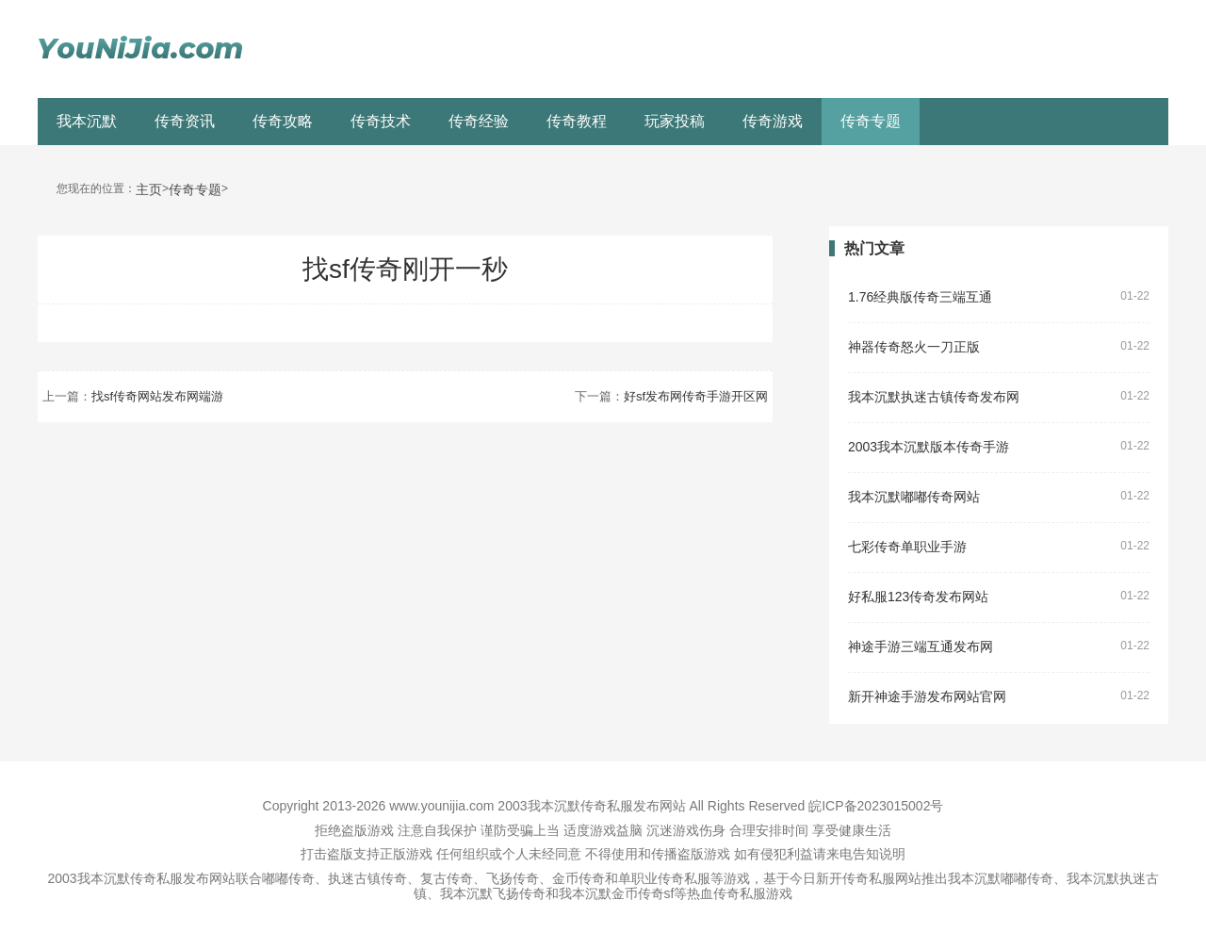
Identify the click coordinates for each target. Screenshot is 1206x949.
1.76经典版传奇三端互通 (920, 297)
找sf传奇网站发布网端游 (157, 396)
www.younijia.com (441, 805)
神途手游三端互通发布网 (920, 647)
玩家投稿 (674, 121)
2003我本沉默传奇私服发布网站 (591, 805)
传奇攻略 (283, 121)
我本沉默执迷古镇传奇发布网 (933, 397)
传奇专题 (870, 121)
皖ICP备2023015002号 (875, 805)
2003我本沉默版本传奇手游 (928, 447)
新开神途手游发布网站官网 (927, 697)
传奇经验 (478, 121)
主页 (149, 190)
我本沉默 (87, 121)
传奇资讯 (185, 121)
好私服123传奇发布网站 (918, 597)
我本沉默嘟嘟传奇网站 (914, 497)
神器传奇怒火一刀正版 (914, 347)
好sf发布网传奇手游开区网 (696, 396)
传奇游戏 (772, 121)
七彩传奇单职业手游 (907, 547)
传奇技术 (380, 121)
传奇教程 (576, 121)
